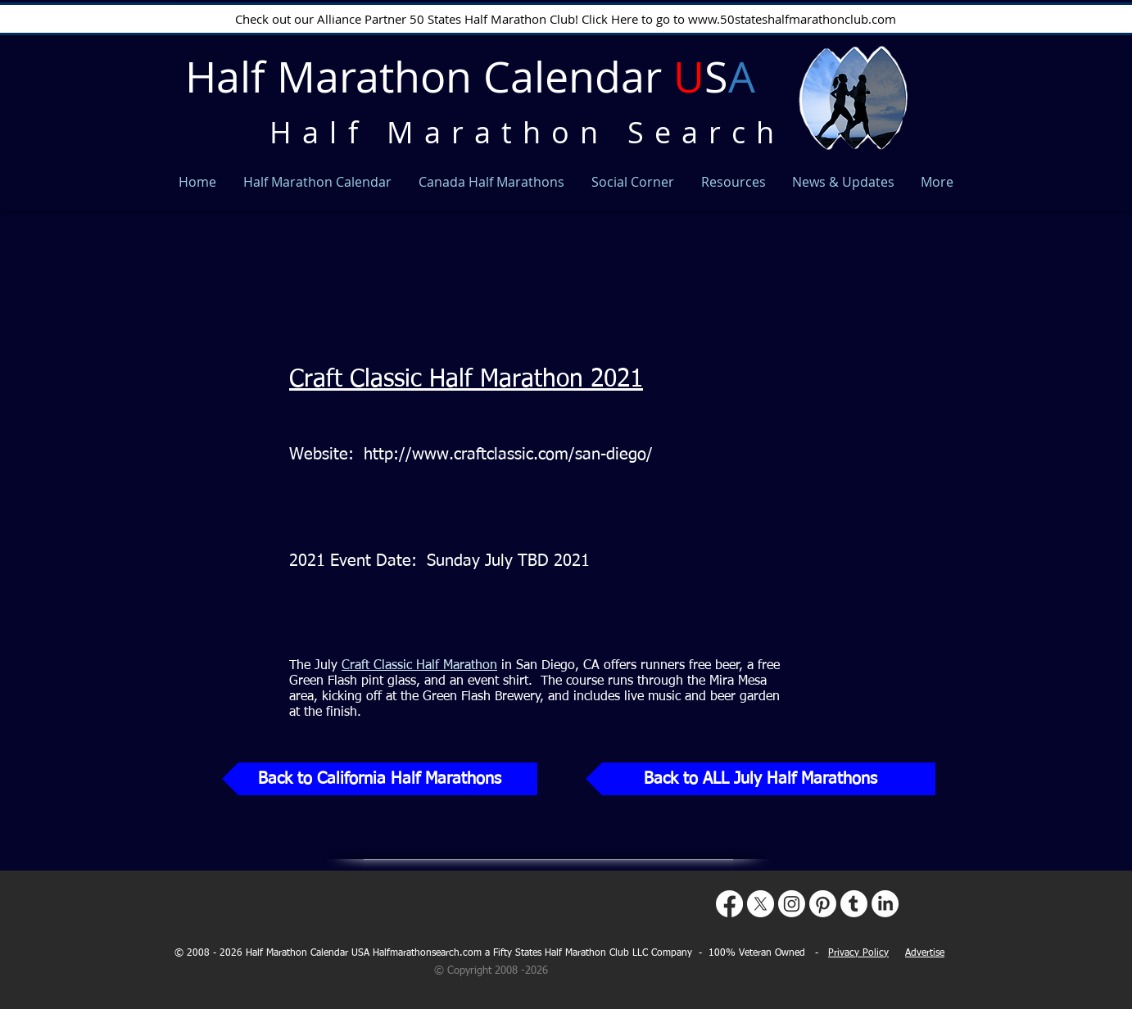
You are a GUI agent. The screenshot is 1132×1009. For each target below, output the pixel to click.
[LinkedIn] (885, 903)
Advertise (924, 953)
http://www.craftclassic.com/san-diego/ (508, 454)
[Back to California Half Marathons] (379, 778)
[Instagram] (791, 903)
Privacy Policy (858, 953)
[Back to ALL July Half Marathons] (760, 778)
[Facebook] (729, 903)
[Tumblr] (853, 903)
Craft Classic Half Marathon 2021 (466, 380)
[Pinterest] (822, 903)
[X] (760, 903)
